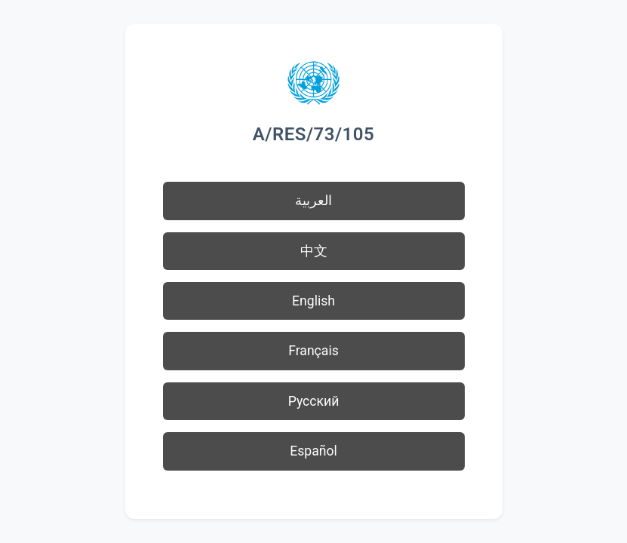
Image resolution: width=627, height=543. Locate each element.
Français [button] (313, 350)
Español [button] (313, 451)
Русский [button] (314, 401)
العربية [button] (313, 200)
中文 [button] (313, 251)
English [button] (313, 300)
